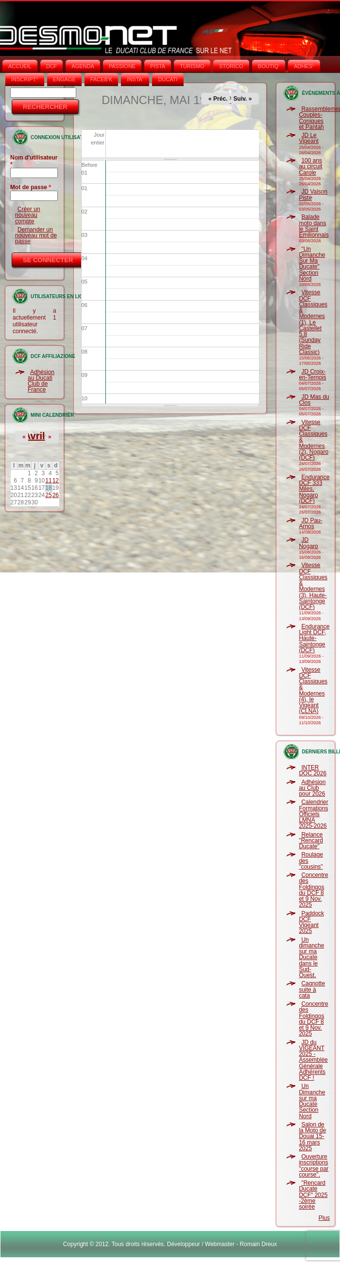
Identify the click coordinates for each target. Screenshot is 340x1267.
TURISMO (192, 66)
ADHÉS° (304, 66)
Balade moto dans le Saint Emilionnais (313, 226)
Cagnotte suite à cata (312, 989)
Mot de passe (30, 187)
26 (55, 495)
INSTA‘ (135, 79)
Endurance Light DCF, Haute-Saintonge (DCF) (314, 638)
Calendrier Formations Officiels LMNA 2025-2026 (313, 814)
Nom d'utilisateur (34, 161)
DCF (51, 66)
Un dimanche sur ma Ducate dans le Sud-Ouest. (311, 957)
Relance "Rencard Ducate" (311, 840)
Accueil (20, 66)
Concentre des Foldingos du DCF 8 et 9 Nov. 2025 (313, 890)
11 (48, 480)
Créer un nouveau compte (27, 215)
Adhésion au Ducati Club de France (41, 381)
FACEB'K (101, 79)
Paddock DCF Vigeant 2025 (311, 922)
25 (48, 495)
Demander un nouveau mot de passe (36, 235)
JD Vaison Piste (313, 194)
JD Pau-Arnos (310, 523)
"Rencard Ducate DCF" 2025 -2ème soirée (313, 1194)
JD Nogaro (308, 542)
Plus (324, 1217)
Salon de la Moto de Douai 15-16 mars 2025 (312, 1136)
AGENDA (82, 66)
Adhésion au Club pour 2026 (312, 788)
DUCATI (167, 79)
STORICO (231, 66)
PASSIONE (122, 66)
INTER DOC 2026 (312, 770)
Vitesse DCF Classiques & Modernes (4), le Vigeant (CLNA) (313, 690)
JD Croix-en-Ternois (312, 374)
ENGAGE (64, 79)
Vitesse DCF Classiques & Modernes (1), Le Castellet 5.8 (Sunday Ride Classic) (313, 322)
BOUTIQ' (268, 66)
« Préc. (217, 98)
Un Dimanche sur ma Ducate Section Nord (312, 1101)
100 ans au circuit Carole (310, 166)
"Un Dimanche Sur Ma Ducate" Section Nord (312, 264)
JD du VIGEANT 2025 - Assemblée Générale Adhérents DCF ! (313, 1060)
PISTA (157, 66)
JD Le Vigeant (308, 138)
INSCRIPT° (24, 79)
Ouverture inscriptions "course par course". (313, 1165)
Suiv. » (243, 98)
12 (55, 480)
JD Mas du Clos (314, 399)
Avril (34, 435)
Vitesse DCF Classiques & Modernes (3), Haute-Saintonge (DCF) (313, 586)
